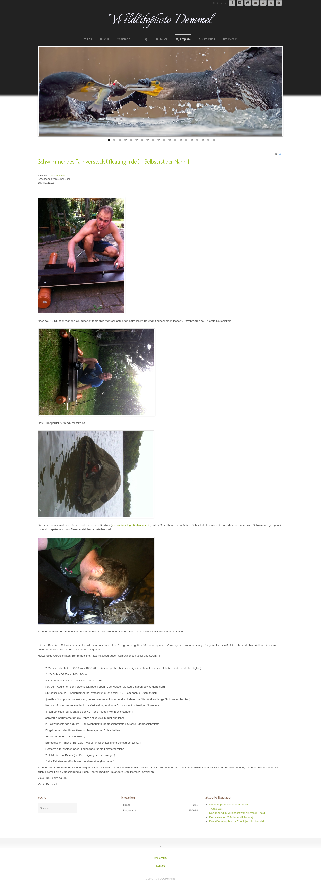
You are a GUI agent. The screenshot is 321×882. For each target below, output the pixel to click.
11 (164, 140)
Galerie (125, 39)
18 (203, 140)
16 (192, 140)
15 (186, 140)
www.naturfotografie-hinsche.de (131, 525)
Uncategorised (58, 175)
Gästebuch (208, 39)
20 (214, 140)
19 (208, 140)
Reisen (163, 39)
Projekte (185, 39)
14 (181, 140)
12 (169, 140)
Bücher (104, 39)
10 (158, 140)
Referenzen (230, 39)
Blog (144, 39)
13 (175, 140)
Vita (89, 39)
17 (197, 140)
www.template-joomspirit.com (160, 879)
